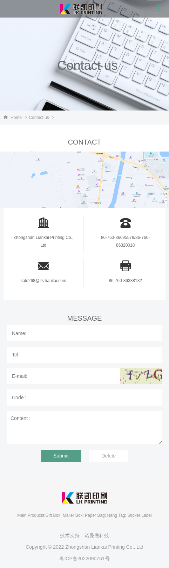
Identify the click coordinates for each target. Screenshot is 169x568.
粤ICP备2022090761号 (84, 558)
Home (16, 117)
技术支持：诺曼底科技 (84, 535)
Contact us (39, 117)
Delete (109, 456)
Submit (61, 456)
